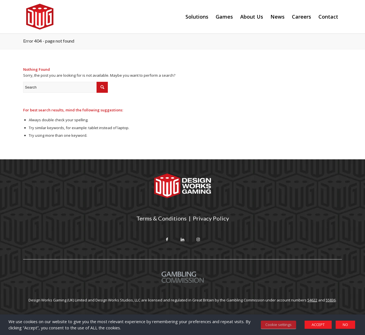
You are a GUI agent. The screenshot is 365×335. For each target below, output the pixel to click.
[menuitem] (197, 16)
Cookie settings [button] (278, 324)
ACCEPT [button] (318, 324)
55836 (331, 300)
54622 (312, 300)
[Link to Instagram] (198, 240)
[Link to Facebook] (167, 240)
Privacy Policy (211, 218)
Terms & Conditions (161, 218)
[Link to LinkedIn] (182, 240)
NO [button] (345, 324)
